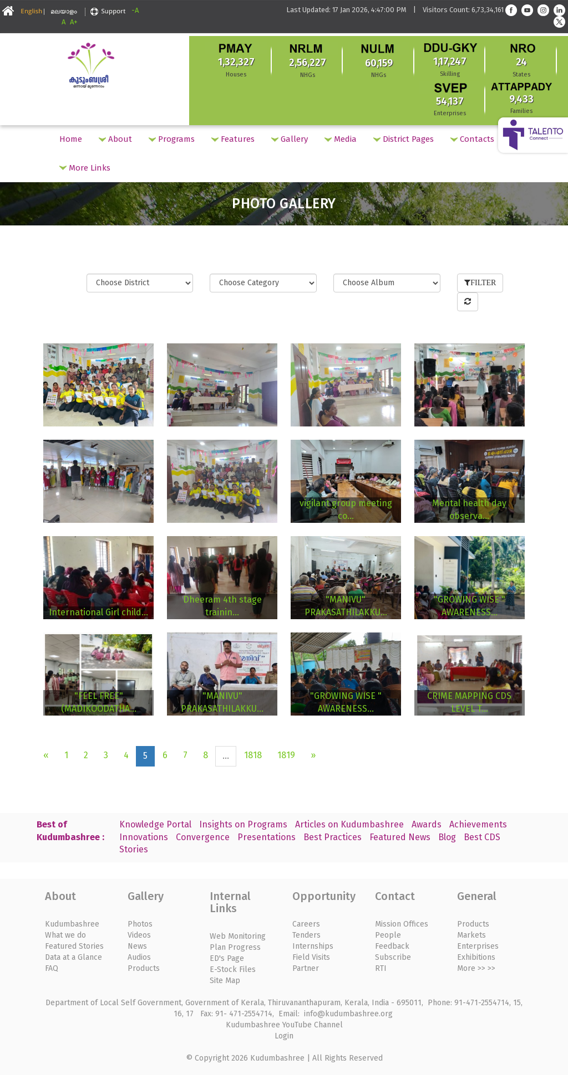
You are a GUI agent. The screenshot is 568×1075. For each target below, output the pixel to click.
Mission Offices (401, 924)
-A (135, 10)
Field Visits (311, 957)
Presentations (266, 837)
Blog (447, 837)
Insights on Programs (243, 824)
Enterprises (478, 946)
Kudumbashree (72, 924)
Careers (306, 924)
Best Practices (332, 837)
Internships (312, 946)
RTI (381, 968)
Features (233, 139)
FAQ (51, 968)
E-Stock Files (233, 969)
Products (144, 968)
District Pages (403, 139)
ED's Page (227, 958)
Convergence (203, 837)
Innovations (143, 837)
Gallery (289, 139)
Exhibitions (476, 957)
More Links (84, 168)
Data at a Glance (73, 957)
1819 (286, 755)
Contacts (472, 139)
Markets (471, 935)
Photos (140, 924)
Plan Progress (235, 947)
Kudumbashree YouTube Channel (284, 1025)
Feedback (392, 946)
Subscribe (393, 957)
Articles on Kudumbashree (349, 824)
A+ (74, 22)
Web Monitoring (238, 936)
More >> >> (476, 968)
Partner (305, 968)
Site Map (225, 980)
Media (340, 139)
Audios (139, 957)
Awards (427, 824)
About (115, 139)
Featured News (399, 837)
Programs (172, 139)
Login (284, 1036)
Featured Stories (74, 946)
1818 (253, 755)
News (137, 946)
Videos (139, 935)
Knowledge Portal (155, 824)
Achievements (478, 824)
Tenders (306, 935)
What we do (65, 935)
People (388, 935)
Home (70, 139)
